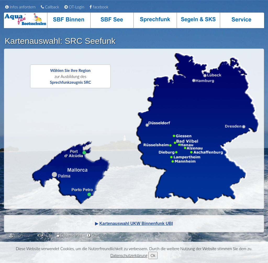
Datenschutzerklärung (128, 255)
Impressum (20, 235)
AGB (45, 235)
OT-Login (74, 6)
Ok (152, 255)
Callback (50, 6)
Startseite (97, 235)
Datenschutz (69, 235)
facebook (99, 6)
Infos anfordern (20, 6)
